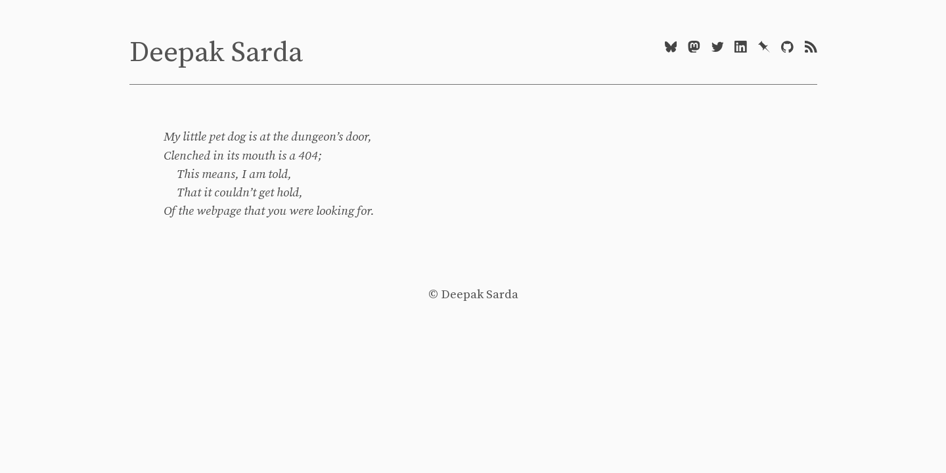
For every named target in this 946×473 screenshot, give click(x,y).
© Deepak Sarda (473, 294)
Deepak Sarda (216, 53)
